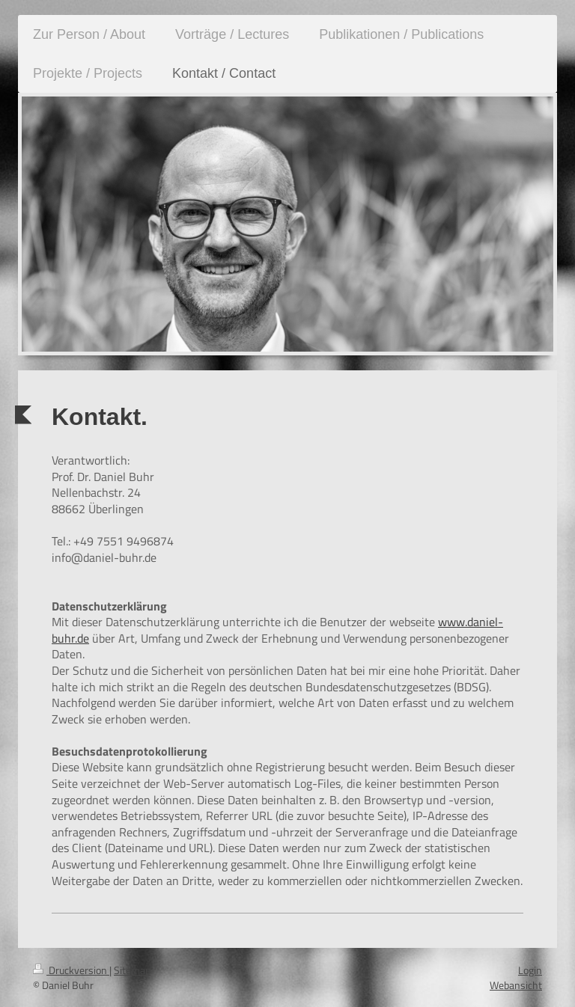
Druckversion (71, 970)
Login (530, 970)
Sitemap (132, 970)
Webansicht (516, 985)
